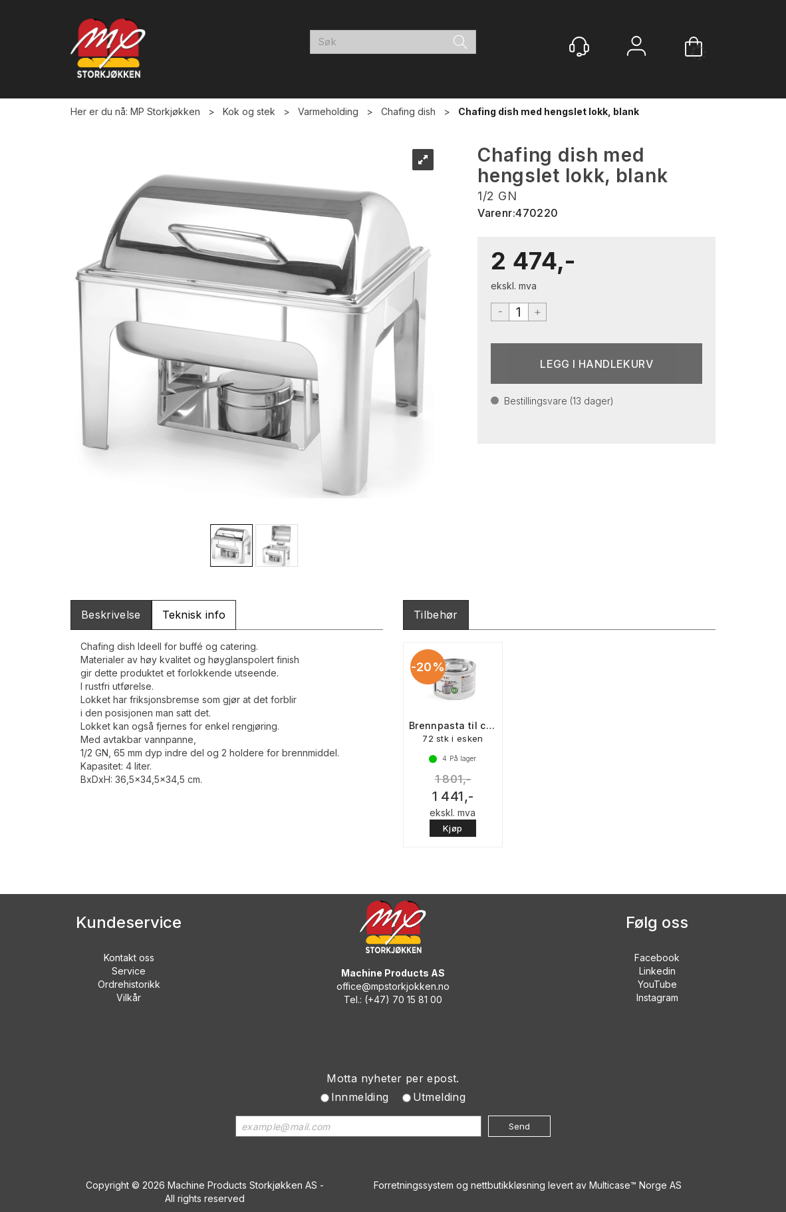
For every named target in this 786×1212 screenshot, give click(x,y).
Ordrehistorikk (129, 984)
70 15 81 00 (417, 999)
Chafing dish (408, 111)
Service (129, 971)
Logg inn (636, 47)
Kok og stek (249, 111)
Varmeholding (328, 111)
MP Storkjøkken (165, 111)
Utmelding (439, 1097)
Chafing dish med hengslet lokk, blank (548, 111)
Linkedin (657, 971)
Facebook (657, 957)
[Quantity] (518, 312)
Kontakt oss (129, 957)
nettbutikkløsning (508, 1185)
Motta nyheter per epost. (393, 1078)
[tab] (111, 615)
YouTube (657, 984)
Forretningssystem (414, 1185)
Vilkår (128, 997)
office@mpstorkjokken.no (393, 986)
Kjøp (596, 363)
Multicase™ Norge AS (635, 1185)
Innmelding (360, 1097)
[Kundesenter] (579, 46)
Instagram (657, 997)
